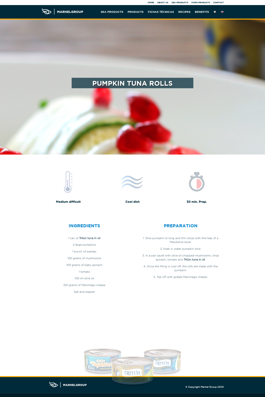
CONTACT (218, 3)
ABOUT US (162, 3)
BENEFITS (202, 12)
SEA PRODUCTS (180, 3)
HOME (151, 3)
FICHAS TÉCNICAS (161, 12)
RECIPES (184, 12)
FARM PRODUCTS (200, 3)
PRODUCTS (135, 12)
